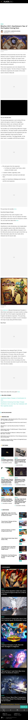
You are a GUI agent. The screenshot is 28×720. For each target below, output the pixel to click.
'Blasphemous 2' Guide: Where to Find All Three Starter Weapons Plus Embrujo (20, 481)
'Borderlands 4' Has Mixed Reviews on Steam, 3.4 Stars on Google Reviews (9, 558)
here (15, 209)
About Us (5, 713)
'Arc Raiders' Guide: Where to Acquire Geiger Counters (7, 460)
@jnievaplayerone (16, 31)
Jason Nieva (8, 31)
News (2, 24)
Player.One (9, 1)
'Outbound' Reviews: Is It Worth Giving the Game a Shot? (9, 532)
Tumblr (24, 710)
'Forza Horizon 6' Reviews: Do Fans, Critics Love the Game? (9, 524)
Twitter (3, 710)
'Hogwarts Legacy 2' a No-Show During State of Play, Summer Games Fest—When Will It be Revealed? (14, 419)
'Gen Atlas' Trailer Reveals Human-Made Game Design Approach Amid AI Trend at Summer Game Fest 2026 (20, 501)
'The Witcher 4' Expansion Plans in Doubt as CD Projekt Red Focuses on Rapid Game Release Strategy (14, 440)
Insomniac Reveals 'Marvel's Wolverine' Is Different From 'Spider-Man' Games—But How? (13, 433)
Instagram (17, 710)
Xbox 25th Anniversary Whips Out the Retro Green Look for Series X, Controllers (14, 423)
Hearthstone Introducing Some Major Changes (12, 402)
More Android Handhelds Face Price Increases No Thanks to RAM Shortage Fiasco (20, 461)
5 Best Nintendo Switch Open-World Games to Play (9, 541)
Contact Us (17, 713)
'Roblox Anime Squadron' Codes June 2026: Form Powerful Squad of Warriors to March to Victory (13, 592)
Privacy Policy (17, 715)
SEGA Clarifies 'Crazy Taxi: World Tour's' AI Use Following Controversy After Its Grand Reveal (14, 436)
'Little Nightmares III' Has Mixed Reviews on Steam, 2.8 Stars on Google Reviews (9, 549)
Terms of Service (7, 715)
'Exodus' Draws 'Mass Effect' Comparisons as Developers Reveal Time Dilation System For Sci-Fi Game (13, 698)
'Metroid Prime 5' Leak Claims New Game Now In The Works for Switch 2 (13, 426)
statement (5, 310)
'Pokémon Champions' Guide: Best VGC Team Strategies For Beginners (12, 645)
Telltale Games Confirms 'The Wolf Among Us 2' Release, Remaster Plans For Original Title (13, 430)
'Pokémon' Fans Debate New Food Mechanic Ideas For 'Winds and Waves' (7, 500)
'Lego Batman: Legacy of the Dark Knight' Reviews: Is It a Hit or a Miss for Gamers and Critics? (9, 515)
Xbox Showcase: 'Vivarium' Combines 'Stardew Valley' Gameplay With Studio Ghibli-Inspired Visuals (7, 481)
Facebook (10, 710)
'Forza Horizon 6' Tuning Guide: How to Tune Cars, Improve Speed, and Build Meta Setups (14, 619)
